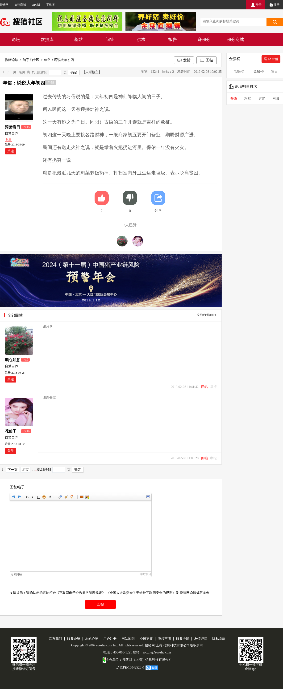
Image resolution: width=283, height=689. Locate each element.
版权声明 (164, 639)
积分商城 (235, 39)
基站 (78, 39)
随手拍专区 (31, 60)
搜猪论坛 (11, 60)
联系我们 (55, 639)
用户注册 (110, 639)
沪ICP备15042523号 (130, 667)
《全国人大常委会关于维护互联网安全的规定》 (141, 593)
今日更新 (146, 639)
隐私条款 (218, 639)
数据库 (47, 39)
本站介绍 (91, 639)
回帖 (206, 60)
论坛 (16, 39)
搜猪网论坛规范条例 (194, 593)
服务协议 (182, 639)
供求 (141, 39)
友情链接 (200, 639)
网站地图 (128, 639)
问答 (110, 39)
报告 (172, 39)
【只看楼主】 (92, 72)
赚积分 (204, 39)
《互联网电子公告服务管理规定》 (80, 593)
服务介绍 (73, 639)
